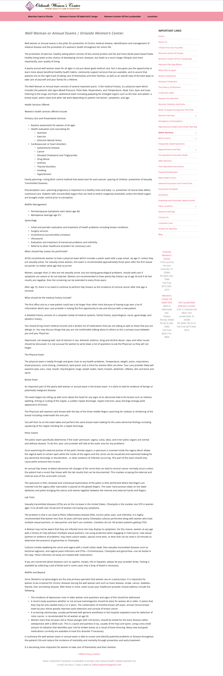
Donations (163, 194)
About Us (162, 42)
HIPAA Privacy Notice (89, 654)
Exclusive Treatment (167, 81)
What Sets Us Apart (167, 70)
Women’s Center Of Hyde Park (167, 299)
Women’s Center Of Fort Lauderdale (122, 16)
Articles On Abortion (167, 228)
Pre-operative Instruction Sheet (173, 155)
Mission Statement (167, 75)
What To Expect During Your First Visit (175, 109)
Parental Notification (168, 172)
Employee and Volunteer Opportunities (176, 200)
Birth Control (164, 138)
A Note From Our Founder (170, 47)
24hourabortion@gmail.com (106, 664)
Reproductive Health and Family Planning (177, 126)
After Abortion (165, 160)
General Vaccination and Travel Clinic (175, 183)
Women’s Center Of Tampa (170, 53)
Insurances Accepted (168, 189)
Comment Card (165, 223)
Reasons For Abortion (168, 98)
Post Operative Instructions (171, 166)
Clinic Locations (165, 206)
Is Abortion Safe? (166, 92)
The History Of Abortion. (169, 87)
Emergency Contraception (170, 121)
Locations (152, 16)
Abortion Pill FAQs (166, 211)
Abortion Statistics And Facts (171, 104)
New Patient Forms (167, 177)
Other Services (165, 132)
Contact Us (163, 217)
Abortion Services (166, 115)
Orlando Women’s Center (167, 255)
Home (161, 36)
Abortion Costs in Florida (40, 16)
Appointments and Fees (169, 149)
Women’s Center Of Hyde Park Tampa (79, 16)
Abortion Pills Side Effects (170, 64)
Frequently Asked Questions (171, 143)
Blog (160, 234)
